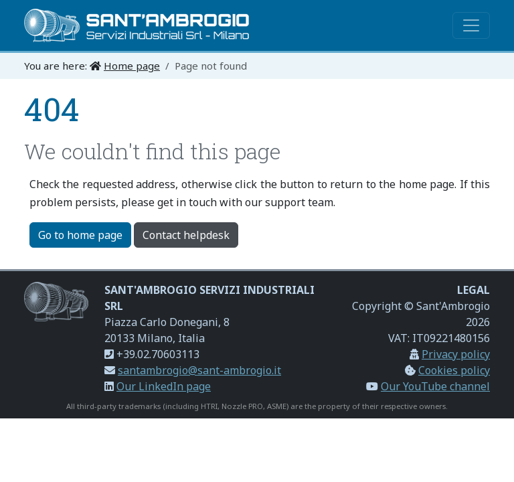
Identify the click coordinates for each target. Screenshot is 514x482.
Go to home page (80, 235)
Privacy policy (456, 354)
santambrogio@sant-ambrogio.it (199, 370)
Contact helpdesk (186, 235)
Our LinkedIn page (163, 386)
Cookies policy (454, 370)
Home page (132, 65)
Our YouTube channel (435, 386)
